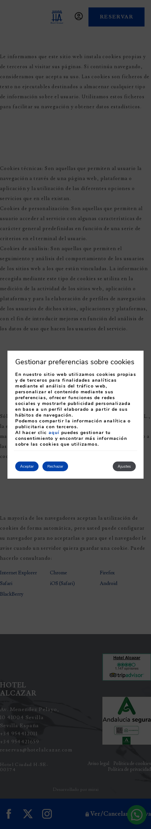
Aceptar (27, 466)
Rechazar (55, 466)
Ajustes (124, 466)
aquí (54, 433)
